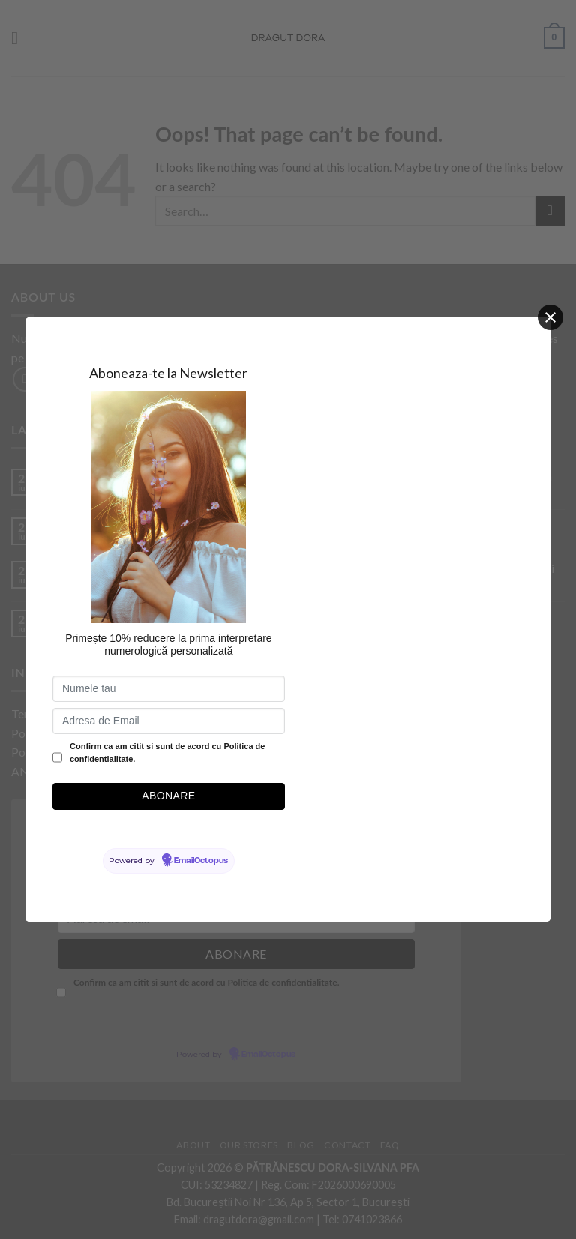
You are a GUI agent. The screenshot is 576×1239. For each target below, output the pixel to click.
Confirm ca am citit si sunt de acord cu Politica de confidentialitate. (167, 753)
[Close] (550, 317)
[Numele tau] (168, 689)
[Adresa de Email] (168, 721)
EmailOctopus (201, 861)
